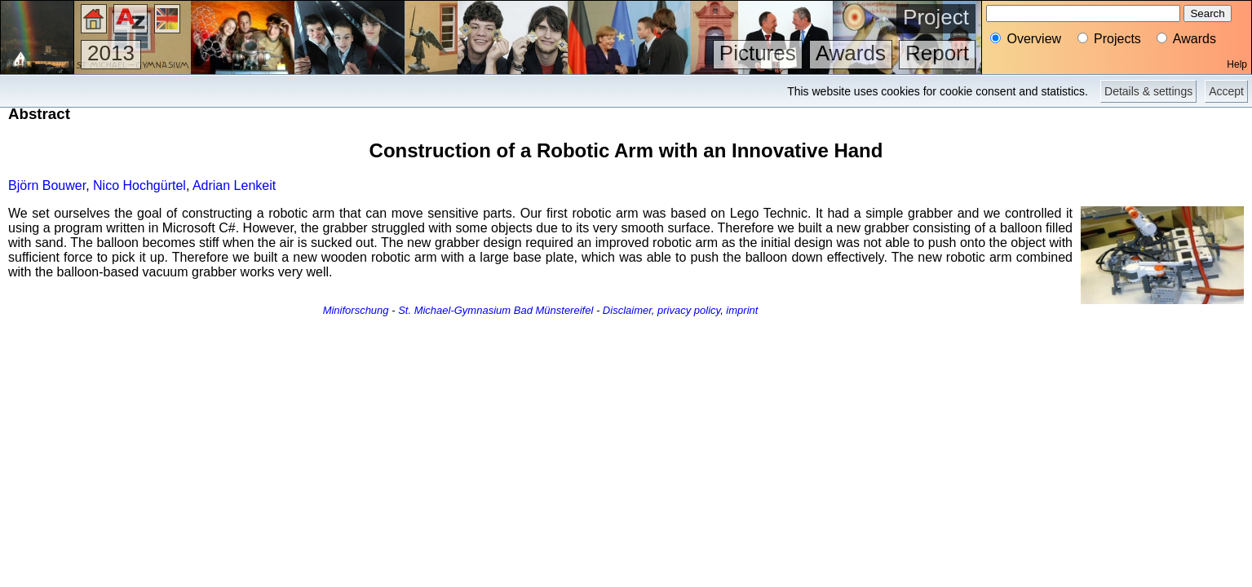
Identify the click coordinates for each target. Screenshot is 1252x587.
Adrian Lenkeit (234, 185)
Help (1237, 64)
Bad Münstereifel (554, 310)
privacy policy (688, 310)
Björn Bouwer (47, 185)
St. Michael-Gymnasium (454, 310)
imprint (742, 310)
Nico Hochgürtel (139, 185)
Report (937, 53)
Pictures (757, 53)
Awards (851, 53)
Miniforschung (356, 310)
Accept (1226, 91)
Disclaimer (627, 310)
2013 (111, 53)
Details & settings (1148, 91)
